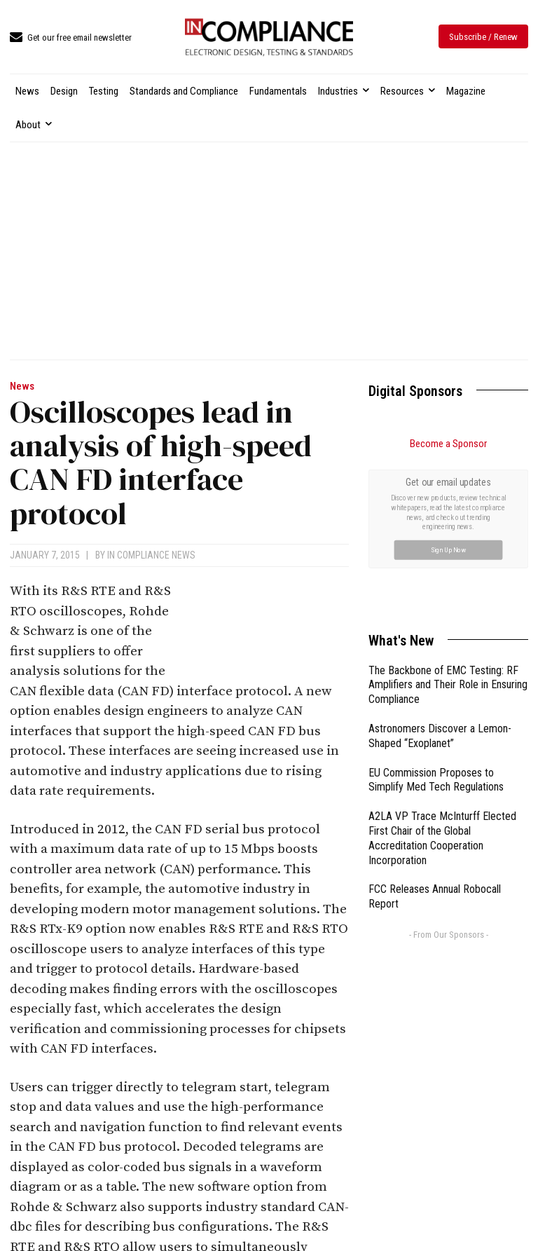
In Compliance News (151, 555)
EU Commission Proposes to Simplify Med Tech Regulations (436, 780)
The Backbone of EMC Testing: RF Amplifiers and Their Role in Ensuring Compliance (447, 685)
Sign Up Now (449, 549)
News (22, 386)
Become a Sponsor (448, 443)
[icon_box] (71, 38)
